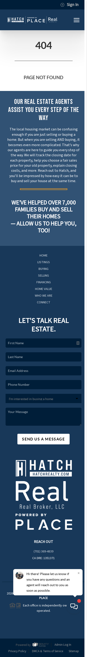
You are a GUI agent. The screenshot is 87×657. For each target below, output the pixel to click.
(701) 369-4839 (43, 551)
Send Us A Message (43, 439)
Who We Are (43, 295)
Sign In (69, 5)
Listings (43, 262)
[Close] (79, 610)
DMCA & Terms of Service (47, 651)
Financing (43, 282)
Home (43, 255)
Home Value (43, 289)
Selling (43, 275)
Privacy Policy (17, 651)
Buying (43, 269)
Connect (43, 302)
